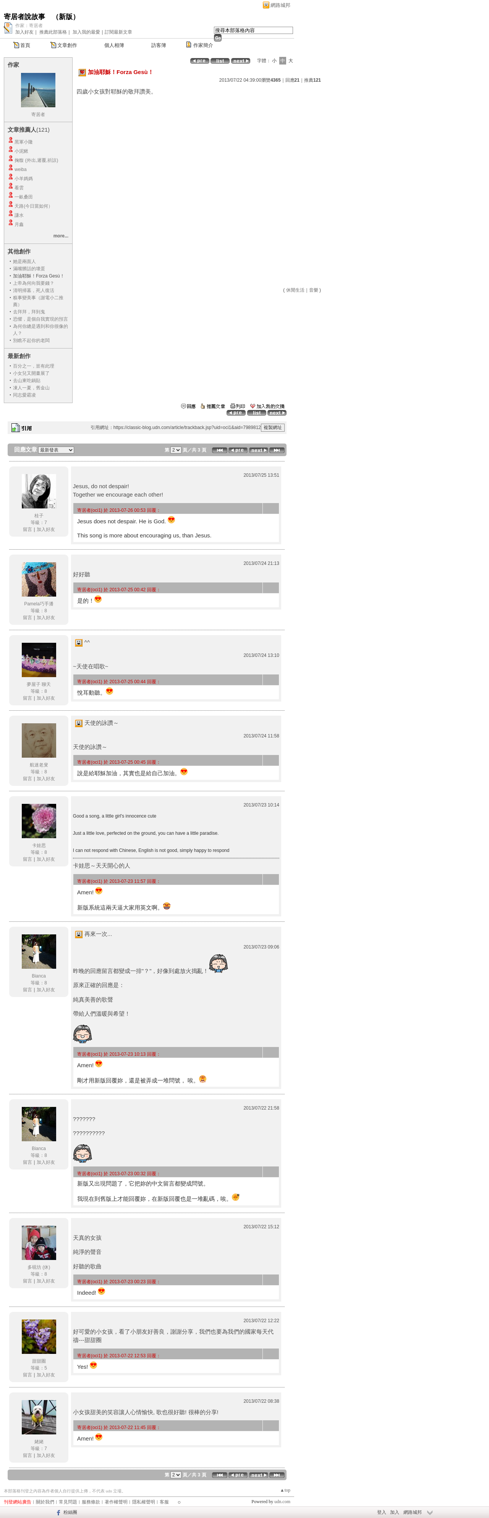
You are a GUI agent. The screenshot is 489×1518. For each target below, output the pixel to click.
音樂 (313, 290)
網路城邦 (280, 5)
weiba (20, 169)
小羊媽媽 (24, 178)
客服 (164, 1502)
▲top (285, 1490)
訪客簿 (158, 45)
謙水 (19, 215)
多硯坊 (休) (39, 1267)
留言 (27, 529)
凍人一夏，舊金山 (31, 387)
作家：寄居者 (29, 25)
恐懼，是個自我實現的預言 (40, 319)
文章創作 (67, 45)
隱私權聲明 (143, 1502)
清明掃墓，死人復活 (33, 290)
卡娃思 (39, 845)
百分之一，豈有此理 (33, 366)
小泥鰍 (21, 151)
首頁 (25, 45)
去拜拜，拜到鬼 (29, 312)
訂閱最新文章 (118, 32)
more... (60, 236)
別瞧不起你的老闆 (31, 340)
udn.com (282, 1501)
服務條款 (91, 1502)
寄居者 (38, 114)
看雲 (19, 187)
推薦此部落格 (53, 32)
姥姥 (39, 1441)
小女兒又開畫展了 (31, 373)
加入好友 (24, 32)
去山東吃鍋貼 (26, 380)
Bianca (39, 976)
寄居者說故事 (24, 17)
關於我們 (45, 1502)
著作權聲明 (116, 1502)
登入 (381, 1512)
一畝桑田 (24, 197)
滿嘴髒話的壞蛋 (29, 268)
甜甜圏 (39, 1361)
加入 (394, 1512)
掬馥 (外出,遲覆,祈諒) (36, 160)
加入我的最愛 (86, 32)
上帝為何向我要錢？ (33, 283)
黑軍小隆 (24, 142)
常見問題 (68, 1502)
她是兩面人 (24, 261)
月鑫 (19, 224)
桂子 (39, 515)
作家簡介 (203, 45)
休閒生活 (295, 290)
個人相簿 (114, 45)
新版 (66, 17)
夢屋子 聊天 (39, 684)
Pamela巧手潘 (38, 604)
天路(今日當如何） (34, 206)
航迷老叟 (39, 765)
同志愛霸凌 (24, 395)
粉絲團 (70, 1512)
